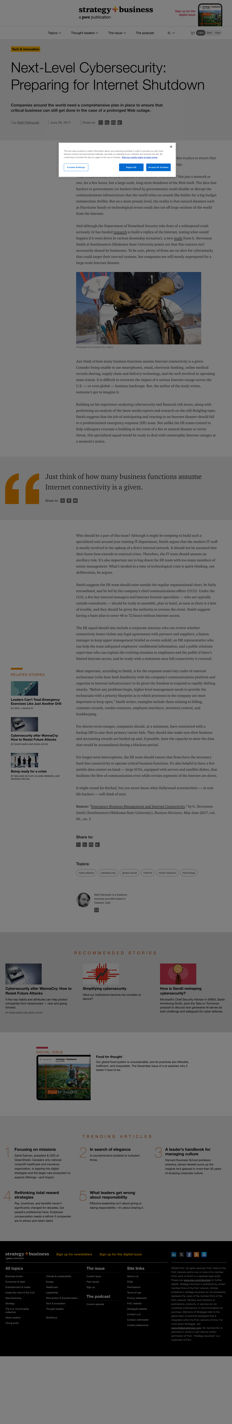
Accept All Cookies (158, 167)
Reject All (131, 167)
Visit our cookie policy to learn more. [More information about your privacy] (140, 157)
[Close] (171, 147)
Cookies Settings (76, 167)
